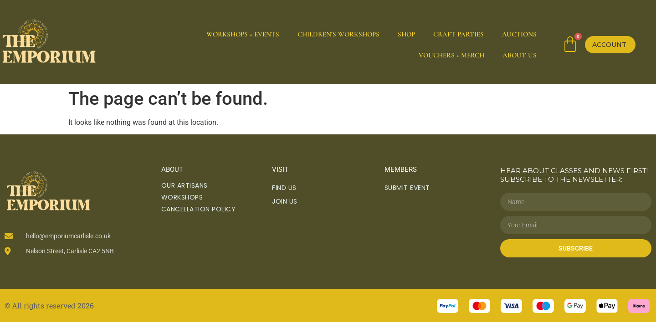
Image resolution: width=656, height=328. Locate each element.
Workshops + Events (242, 34)
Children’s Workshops (338, 34)
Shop (406, 34)
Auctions (519, 34)
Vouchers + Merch (451, 55)
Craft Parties (458, 34)
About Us (519, 55)
